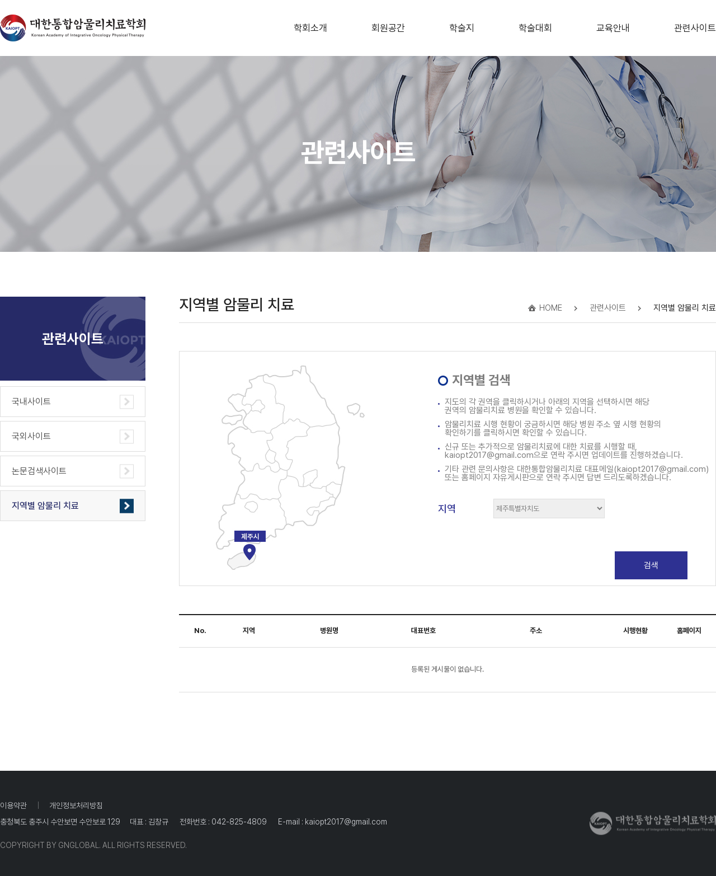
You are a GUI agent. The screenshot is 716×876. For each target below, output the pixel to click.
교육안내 (613, 25)
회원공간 (388, 25)
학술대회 (535, 25)
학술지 (461, 25)
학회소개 (310, 25)
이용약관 (13, 805)
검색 (651, 565)
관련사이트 (695, 25)
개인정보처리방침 (76, 805)
